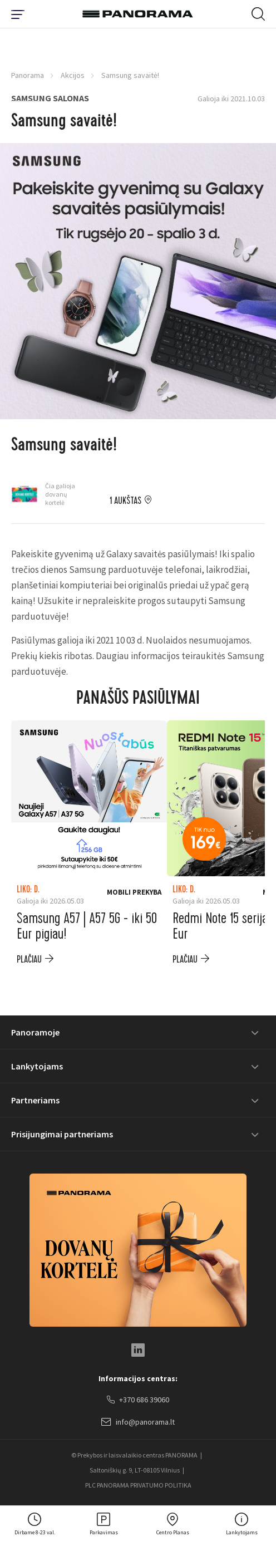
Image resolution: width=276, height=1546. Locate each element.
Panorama (27, 75)
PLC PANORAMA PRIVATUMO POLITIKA (138, 1485)
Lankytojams (37, 1066)
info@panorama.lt (138, 1422)
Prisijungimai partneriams (62, 1134)
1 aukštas (125, 501)
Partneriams (35, 1100)
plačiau (29, 959)
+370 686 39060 (138, 1400)
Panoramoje (35, 1032)
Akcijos (73, 75)
